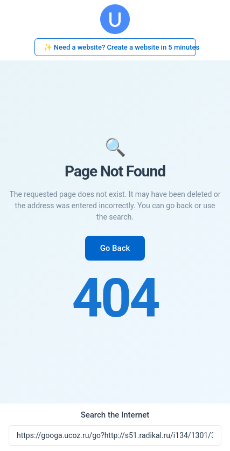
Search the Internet (115, 415)
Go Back (115, 248)
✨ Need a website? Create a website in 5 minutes (120, 47)
